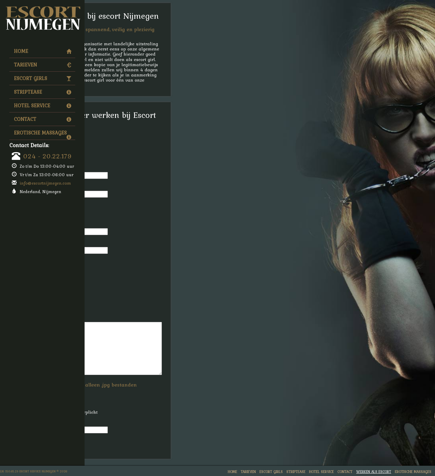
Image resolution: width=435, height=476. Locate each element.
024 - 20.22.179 (47, 156)
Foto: (107, 393)
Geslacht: (111, 148)
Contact (42, 119)
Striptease (42, 92)
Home (42, 51)
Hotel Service (42, 105)
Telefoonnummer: (120, 205)
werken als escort (121, 53)
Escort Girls (42, 78)
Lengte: (109, 280)
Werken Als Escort (373, 471)
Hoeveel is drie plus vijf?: (129, 422)
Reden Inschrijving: (122, 317)
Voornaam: (113, 167)
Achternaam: (115, 186)
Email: (108, 224)
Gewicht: (111, 299)
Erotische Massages (42, 134)
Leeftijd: (110, 261)
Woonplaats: (115, 242)
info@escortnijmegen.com (45, 183)
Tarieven (42, 64)
